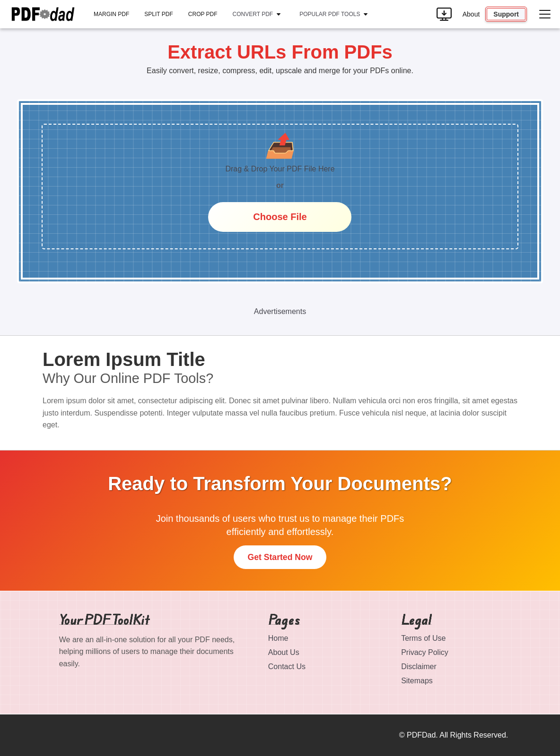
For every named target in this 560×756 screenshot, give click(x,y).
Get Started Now (280, 557)
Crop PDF (203, 14)
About (471, 14)
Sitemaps (417, 681)
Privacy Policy (424, 652)
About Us (283, 652)
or (280, 185)
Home (278, 638)
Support (506, 14)
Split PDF (158, 14)
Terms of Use (423, 638)
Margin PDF (111, 14)
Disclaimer (419, 667)
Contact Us (287, 667)
